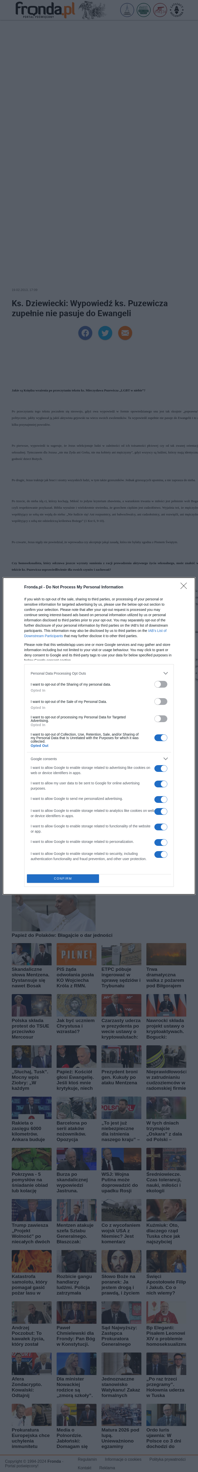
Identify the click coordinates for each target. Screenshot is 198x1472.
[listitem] (99, 673)
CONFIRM (63, 879)
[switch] (160, 684)
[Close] (185, 587)
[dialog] (99, 736)
